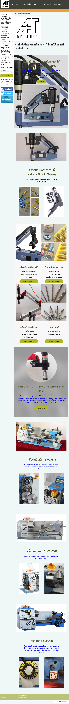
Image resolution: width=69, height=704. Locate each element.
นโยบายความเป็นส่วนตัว (5, 82)
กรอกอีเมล (3, 70)
